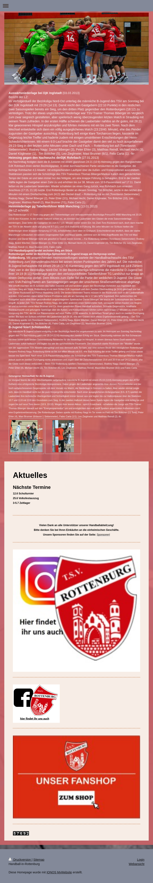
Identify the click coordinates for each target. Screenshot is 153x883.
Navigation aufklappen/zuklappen (76, 5)
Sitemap (38, 859)
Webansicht (136, 864)
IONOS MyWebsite (59, 872)
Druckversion (20, 859)
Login (140, 859)
